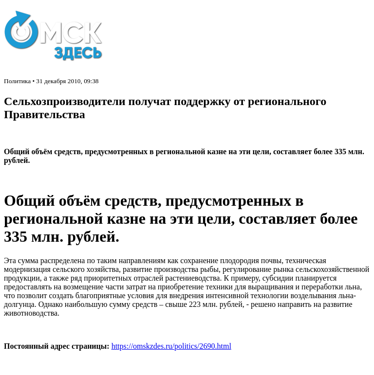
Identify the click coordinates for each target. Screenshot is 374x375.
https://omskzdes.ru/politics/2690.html (171, 346)
